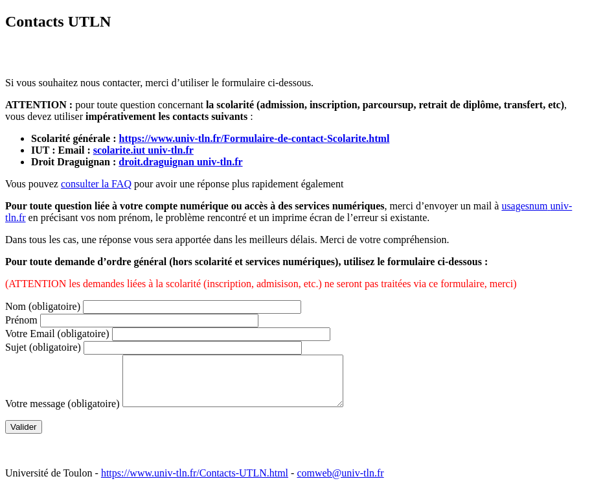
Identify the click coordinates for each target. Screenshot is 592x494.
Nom (42, 306)
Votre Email (57, 333)
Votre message (62, 413)
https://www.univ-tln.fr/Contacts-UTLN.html (194, 482)
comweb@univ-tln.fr (340, 482)
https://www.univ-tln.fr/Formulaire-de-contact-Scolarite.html (254, 138)
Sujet (43, 347)
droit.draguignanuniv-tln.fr (180, 161)
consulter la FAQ (96, 183)
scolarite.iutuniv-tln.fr (143, 150)
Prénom (21, 319)
